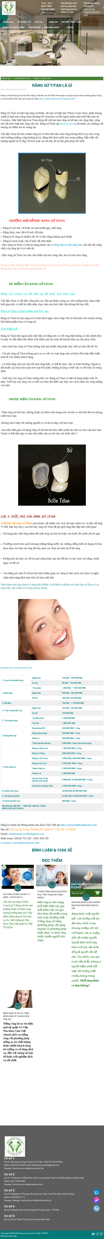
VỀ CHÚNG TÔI (24, 22)
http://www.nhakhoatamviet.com (79, 824)
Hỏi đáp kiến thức (22, 78)
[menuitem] (6, 78)
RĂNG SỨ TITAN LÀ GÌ (42, 78)
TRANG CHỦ (8, 22)
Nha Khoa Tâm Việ (67, 124)
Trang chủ (6, 78)
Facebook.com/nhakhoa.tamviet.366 (28, 1168)
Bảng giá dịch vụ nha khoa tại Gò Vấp (16, 668)
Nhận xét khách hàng (14, 27)
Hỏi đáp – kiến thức (71, 22)
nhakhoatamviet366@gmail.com (26, 833)
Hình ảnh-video (51, 27)
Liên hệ (69, 27)
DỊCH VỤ (38, 22)
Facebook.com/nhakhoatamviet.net (27, 1184)
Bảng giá (53, 22)
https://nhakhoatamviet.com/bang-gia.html (57, 99)
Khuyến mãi (34, 27)
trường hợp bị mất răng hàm (66, 244)
